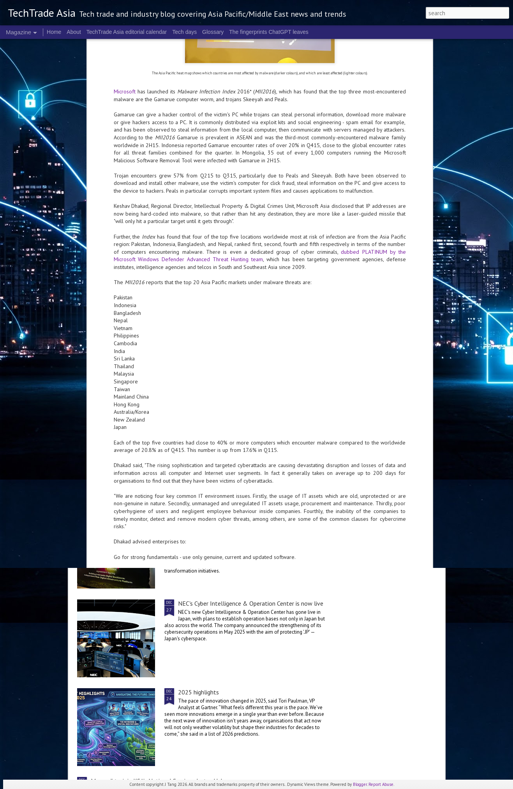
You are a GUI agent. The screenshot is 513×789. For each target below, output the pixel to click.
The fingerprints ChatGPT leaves (269, 32)
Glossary (213, 32)
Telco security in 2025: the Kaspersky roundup (150, 421)
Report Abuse (380, 784)
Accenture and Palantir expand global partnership (155, 468)
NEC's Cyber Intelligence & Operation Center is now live (250, 603)
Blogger (360, 784)
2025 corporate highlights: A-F (203, 359)
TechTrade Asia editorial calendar (126, 32)
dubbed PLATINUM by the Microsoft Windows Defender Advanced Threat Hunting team (260, 98)
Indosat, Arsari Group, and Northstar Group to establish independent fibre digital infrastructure (250, 518)
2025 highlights (198, 692)
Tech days (184, 32)
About (74, 32)
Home (54, 32)
